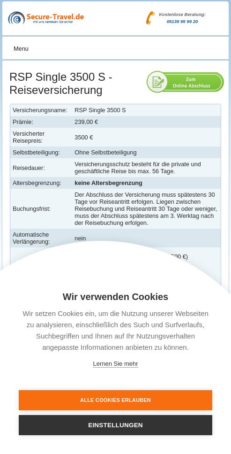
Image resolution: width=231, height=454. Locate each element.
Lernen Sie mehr (115, 363)
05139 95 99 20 (182, 21)
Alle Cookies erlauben (115, 400)
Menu (21, 48)
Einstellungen (115, 425)
